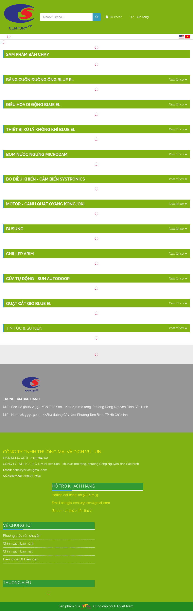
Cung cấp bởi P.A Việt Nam (113, 606)
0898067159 (32, 476)
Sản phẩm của (69, 606)
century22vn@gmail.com (30, 470)
